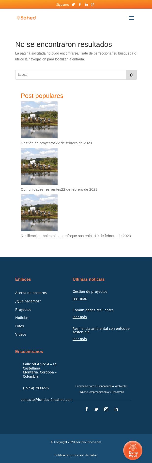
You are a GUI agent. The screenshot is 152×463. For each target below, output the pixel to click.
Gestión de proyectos (38, 143)
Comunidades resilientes (41, 189)
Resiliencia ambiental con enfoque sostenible (57, 236)
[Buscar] (131, 75)
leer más (80, 298)
